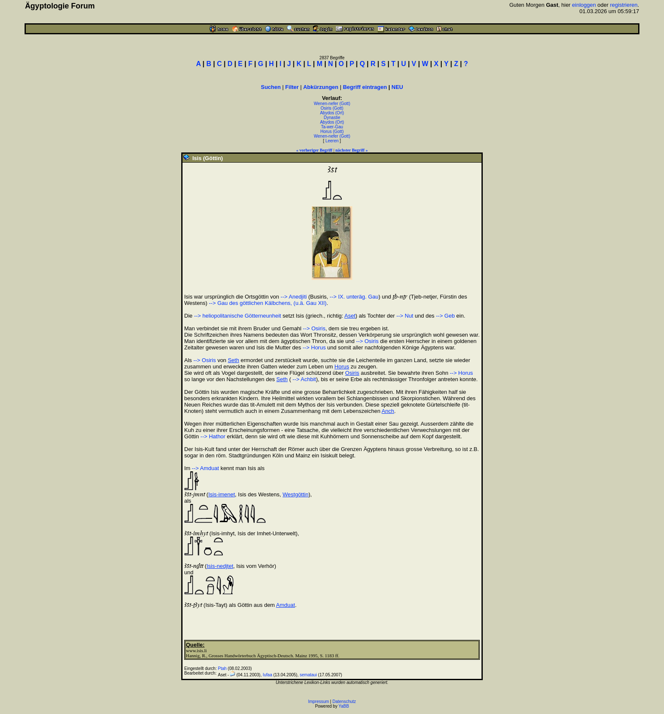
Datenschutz (344, 701)
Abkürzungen (320, 87)
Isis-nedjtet (220, 566)
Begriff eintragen (365, 87)
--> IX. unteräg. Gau (354, 296)
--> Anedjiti (294, 296)
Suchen (271, 87)
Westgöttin (295, 494)
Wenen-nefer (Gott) (332, 103)
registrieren (623, 5)
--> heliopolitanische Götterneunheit (237, 316)
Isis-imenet (221, 494)
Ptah (222, 668)
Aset (349, 316)
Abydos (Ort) (332, 113)
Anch (388, 411)
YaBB (343, 706)
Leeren (331, 140)
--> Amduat (205, 468)
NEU (397, 87)
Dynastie (332, 117)
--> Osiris (314, 328)
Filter (292, 87)
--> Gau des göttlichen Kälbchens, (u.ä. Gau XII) (267, 303)
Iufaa (267, 674)
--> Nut (404, 316)
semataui (308, 674)
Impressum (318, 701)
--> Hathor (212, 436)
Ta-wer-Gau (332, 127)
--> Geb (445, 316)
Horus (342, 366)
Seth (233, 360)
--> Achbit (303, 379)
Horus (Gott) (331, 131)
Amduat (285, 605)
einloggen (584, 5)
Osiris (352, 373)
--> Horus (314, 347)
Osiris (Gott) (332, 108)
